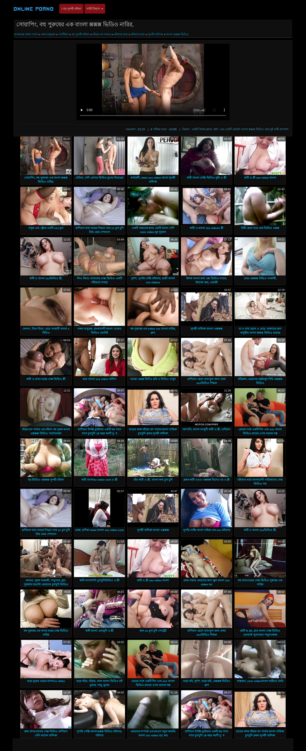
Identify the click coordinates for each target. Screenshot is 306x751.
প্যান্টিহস (63, 34)
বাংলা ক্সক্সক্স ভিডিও (177, 34)
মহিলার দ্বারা (121, 34)
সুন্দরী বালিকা (155, 34)
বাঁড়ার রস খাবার (102, 34)
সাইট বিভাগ (94, 8)
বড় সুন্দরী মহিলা (71, 8)
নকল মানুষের (48, 34)
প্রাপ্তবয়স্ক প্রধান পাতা (26, 34)
